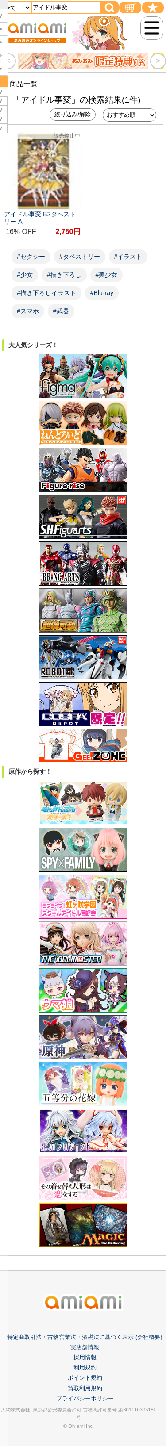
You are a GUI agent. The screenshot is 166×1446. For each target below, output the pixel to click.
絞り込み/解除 (72, 114)
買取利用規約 (85, 1388)
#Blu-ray (101, 292)
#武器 (61, 311)
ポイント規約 (85, 1377)
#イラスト (128, 256)
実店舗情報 (84, 1347)
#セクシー (31, 256)
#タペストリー (79, 256)
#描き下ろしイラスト (46, 292)
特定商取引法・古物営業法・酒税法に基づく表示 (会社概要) (84, 1337)
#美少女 (107, 274)
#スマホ (28, 311)
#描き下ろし (64, 274)
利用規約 (85, 1367)
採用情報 (85, 1357)
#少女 (25, 274)
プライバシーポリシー (85, 1398)
